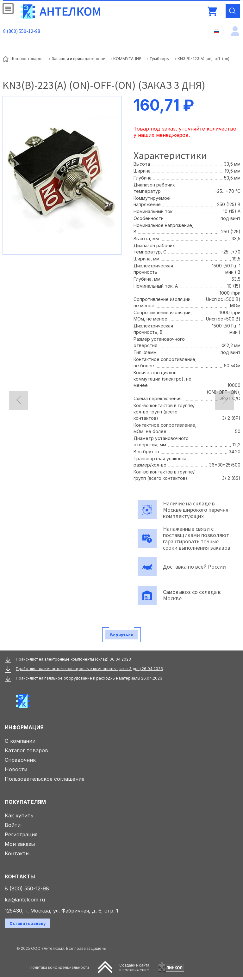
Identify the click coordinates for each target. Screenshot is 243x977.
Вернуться (121, 635)
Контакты (17, 853)
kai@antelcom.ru (25, 899)
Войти (13, 825)
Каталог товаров (26, 750)
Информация (24, 727)
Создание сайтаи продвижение (134, 967)
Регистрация (21, 834)
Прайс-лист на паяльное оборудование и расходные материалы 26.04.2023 (89, 678)
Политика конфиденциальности (59, 967)
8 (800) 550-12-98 (21, 31)
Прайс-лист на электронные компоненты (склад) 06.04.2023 (73, 659)
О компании (20, 741)
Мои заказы (20, 844)
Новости (16, 769)
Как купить (19, 815)
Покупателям (25, 802)
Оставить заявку (27, 923)
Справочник (20, 760)
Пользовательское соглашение (44, 779)
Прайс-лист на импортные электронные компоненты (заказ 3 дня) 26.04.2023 (89, 668)
